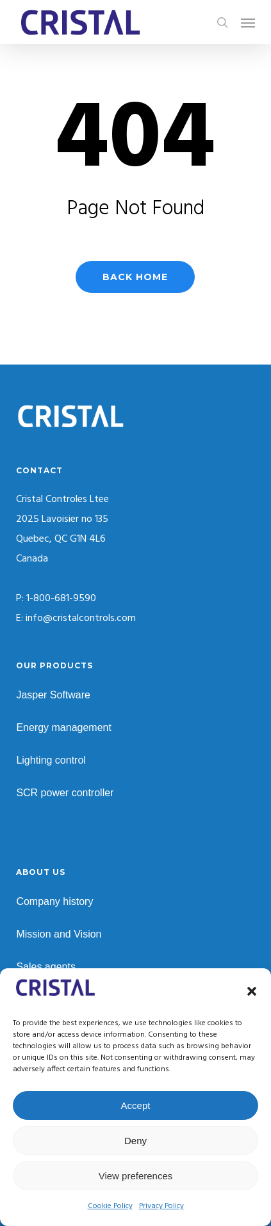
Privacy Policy (161, 1206)
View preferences (136, 1175)
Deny (135, 1140)
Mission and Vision (58, 934)
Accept (136, 1105)
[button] (251, 991)
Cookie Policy (110, 1206)
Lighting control (51, 760)
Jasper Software (53, 694)
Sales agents (46, 966)
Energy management (63, 727)
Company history (54, 901)
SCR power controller (64, 792)
